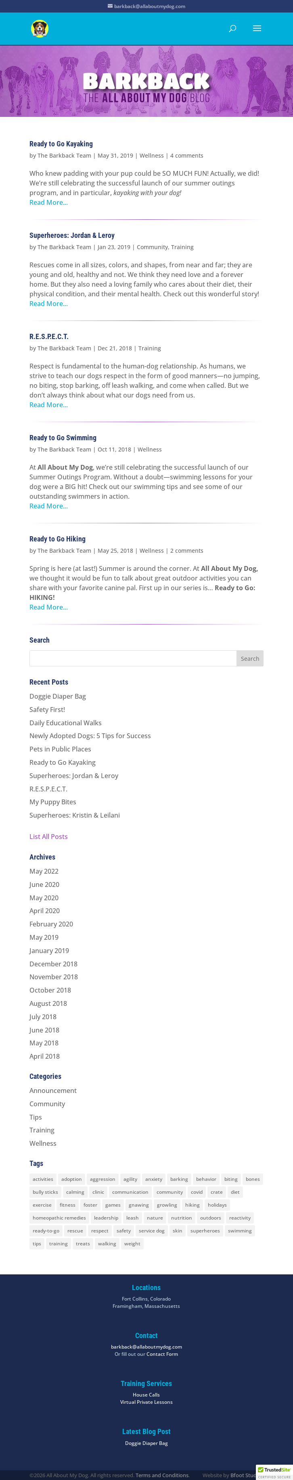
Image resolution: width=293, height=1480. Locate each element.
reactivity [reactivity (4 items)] (240, 1217)
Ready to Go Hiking (57, 539)
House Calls (146, 1394)
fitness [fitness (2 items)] (67, 1204)
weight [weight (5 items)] (132, 1243)
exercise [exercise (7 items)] (42, 1204)
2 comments (186, 550)
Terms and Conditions (162, 1475)
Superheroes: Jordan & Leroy (72, 235)
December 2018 (53, 964)
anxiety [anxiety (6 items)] (153, 1179)
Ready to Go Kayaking (61, 143)
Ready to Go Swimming (62, 437)
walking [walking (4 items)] (107, 1243)
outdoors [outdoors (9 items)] (210, 1217)
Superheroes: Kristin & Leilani (74, 815)
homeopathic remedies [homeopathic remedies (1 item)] (59, 1217)
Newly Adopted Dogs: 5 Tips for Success (90, 735)
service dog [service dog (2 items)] (152, 1230)
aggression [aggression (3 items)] (102, 1179)
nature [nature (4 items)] (155, 1217)
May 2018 (44, 1043)
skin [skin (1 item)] (177, 1230)
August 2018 (48, 1003)
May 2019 (44, 937)
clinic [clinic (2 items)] (98, 1192)
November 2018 (53, 976)
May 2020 (44, 897)
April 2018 (44, 1056)
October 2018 (50, 990)
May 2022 (44, 871)
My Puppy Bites (52, 801)
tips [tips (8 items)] (37, 1243)
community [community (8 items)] (170, 1192)
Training (182, 247)
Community (152, 247)
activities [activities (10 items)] (43, 1179)
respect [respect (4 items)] (100, 1230)
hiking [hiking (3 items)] (192, 1204)
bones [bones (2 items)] (253, 1179)
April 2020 (44, 910)
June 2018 (44, 1030)
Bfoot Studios (247, 1475)
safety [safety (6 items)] (124, 1230)
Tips (35, 1117)
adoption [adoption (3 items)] (71, 1179)
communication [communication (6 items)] (130, 1192)
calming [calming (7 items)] (75, 1192)
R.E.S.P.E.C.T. (49, 336)
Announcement (53, 1090)
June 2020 (44, 884)
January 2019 (49, 950)
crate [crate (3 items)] (217, 1192)
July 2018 (43, 1016)
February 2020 (51, 924)
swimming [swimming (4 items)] (240, 1230)
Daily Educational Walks (65, 722)
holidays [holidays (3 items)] (217, 1204)
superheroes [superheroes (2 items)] (205, 1230)
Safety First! (47, 709)
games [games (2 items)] (113, 1204)
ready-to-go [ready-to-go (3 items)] (46, 1230)
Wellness (152, 155)
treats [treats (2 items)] (83, 1243)
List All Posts (48, 836)
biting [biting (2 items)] (231, 1179)
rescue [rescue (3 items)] (75, 1230)
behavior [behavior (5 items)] (206, 1179)
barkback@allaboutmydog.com (146, 1346)
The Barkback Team (64, 155)
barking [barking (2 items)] (179, 1179)
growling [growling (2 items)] (167, 1204)
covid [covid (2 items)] (197, 1192)
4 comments (186, 155)
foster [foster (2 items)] (90, 1204)
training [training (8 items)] (58, 1243)
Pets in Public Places (60, 749)
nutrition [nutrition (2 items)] (181, 1217)
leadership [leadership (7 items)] (106, 1217)
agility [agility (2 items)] (130, 1179)
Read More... (48, 202)
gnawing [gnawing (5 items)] (139, 1204)
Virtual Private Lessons (146, 1402)
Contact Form (162, 1354)
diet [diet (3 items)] (235, 1192)
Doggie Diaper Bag (57, 696)
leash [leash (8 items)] (132, 1217)
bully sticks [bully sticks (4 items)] (45, 1192)
